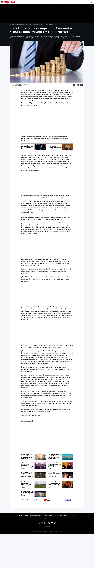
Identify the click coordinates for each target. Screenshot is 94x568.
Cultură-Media (68, 2)
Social (52, 2)
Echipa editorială (23, 515)
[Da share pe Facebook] (74, 85)
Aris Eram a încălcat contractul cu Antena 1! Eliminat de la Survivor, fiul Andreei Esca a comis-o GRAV (27, 474)
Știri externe (45, 2)
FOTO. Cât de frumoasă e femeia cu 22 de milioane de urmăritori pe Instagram (54, 474)
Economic (30, 2)
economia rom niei (36, 415)
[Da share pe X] (78, 85)
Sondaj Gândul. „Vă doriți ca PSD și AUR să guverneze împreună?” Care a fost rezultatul (54, 465)
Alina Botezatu (18, 85)
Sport (76, 2)
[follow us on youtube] (47, 500)
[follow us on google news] (26, 500)
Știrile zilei (22, 2)
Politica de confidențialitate (61, 515)
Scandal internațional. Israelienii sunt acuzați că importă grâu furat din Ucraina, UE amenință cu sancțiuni (54, 456)
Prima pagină (13, 24)
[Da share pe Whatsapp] (81, 85)
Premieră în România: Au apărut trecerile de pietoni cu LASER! (27, 493)
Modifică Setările (47, 518)
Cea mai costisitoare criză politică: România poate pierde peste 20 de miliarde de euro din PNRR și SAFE (54, 146)
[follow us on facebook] (67, 500)
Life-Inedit (59, 2)
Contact (73, 515)
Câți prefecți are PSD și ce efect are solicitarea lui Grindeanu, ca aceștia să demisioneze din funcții (27, 465)
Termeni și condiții (47, 515)
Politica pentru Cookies (35, 515)
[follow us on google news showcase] (37, 500)
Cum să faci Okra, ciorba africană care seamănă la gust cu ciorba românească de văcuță (54, 483)
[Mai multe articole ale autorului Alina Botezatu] (12, 85)
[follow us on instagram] (57, 500)
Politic (37, 2)
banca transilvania (26, 415)
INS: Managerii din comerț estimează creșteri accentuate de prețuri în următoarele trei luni (27, 456)
